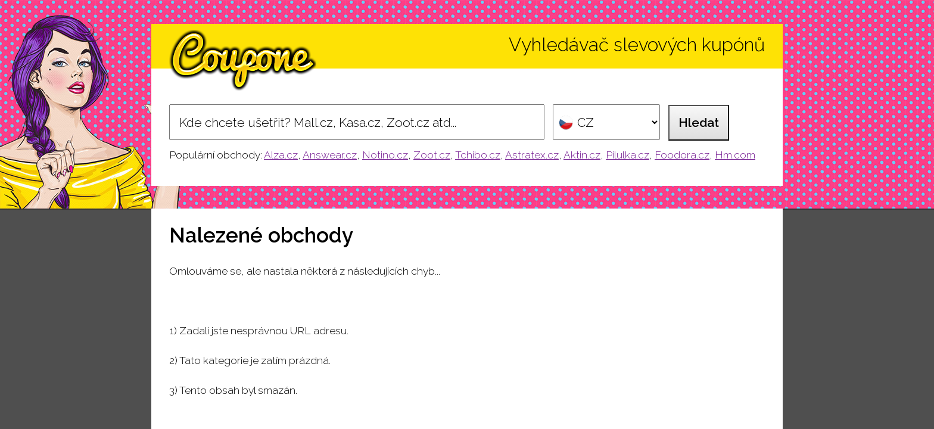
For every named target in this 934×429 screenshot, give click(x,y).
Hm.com (735, 155)
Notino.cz (385, 155)
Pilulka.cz (627, 155)
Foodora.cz (682, 155)
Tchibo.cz (477, 155)
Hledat (698, 122)
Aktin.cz (581, 155)
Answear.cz (330, 155)
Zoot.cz (431, 155)
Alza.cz (281, 155)
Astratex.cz (532, 155)
